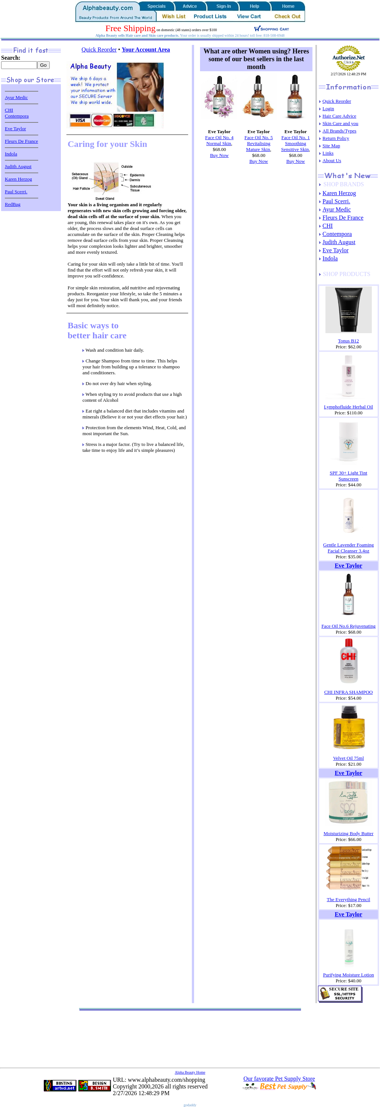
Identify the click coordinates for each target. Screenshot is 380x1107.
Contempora (17, 116)
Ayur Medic (16, 97)
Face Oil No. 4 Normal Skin (219, 140)
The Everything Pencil (348, 899)
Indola (11, 154)
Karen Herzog (18, 179)
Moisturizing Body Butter (348, 833)
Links (328, 153)
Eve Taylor (15, 128)
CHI (9, 110)
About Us (331, 160)
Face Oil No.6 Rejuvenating (348, 626)
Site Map (331, 145)
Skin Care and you (340, 123)
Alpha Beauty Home (190, 1072)
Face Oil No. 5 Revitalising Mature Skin (259, 143)
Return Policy (335, 138)
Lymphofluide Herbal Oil (348, 407)
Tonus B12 (348, 341)
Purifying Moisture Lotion (348, 975)
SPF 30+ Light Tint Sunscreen (348, 476)
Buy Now (219, 155)
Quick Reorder (99, 49)
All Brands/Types (339, 131)
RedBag (12, 204)
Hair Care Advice (339, 116)
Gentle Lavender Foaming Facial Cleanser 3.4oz (348, 548)
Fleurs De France (21, 141)
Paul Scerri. (16, 191)
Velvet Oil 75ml (348, 758)
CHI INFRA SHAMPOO (348, 692)
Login (328, 108)
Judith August (18, 166)
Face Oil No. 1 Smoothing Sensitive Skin (295, 143)
